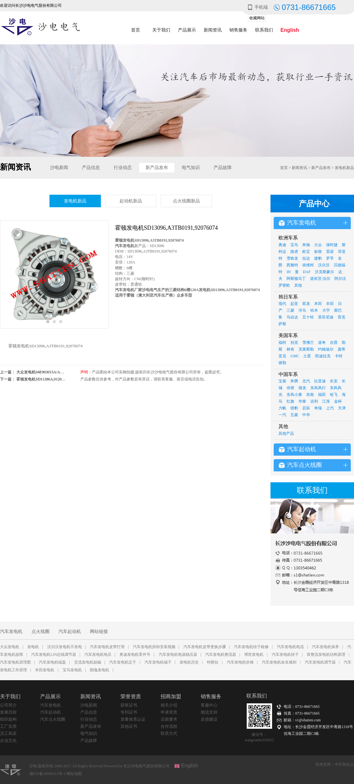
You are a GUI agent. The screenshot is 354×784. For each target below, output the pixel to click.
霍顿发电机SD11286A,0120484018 (44, 379)
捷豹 (318, 258)
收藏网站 (257, 18)
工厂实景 (8, 726)
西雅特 (292, 265)
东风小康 (294, 394)
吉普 (334, 342)
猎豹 (294, 408)
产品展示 (187, 30)
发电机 (33, 647)
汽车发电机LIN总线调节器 (53, 654)
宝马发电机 (72, 670)
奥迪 (282, 245)
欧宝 (306, 251)
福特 (282, 342)
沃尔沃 (324, 265)
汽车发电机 (11, 631)
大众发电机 (9, 647)
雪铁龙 (292, 258)
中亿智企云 (344, 764)
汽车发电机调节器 (320, 662)
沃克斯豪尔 (324, 272)
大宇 (326, 310)
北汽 (306, 381)
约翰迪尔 (325, 349)
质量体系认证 (133, 719)
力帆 (282, 408)
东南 (310, 394)
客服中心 (209, 705)
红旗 (290, 401)
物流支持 (209, 712)
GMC (294, 356)
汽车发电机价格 (240, 662)
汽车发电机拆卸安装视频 (154, 647)
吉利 (314, 401)
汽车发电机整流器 (220, 654)
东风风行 (318, 388)
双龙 (306, 303)
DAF (307, 272)
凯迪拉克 (323, 356)
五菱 (294, 415)
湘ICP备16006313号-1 (47, 773)
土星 (307, 356)
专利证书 (128, 712)
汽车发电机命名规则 (279, 662)
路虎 (294, 251)
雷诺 (330, 251)
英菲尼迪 (325, 317)
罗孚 (330, 258)
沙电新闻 (59, 167)
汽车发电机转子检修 (251, 647)
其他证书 (128, 726)
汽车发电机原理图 (15, 662)
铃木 (314, 310)
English (289, 30)
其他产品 (286, 433)
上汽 (330, 408)
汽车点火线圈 (52, 719)
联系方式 (169, 733)
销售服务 (238, 30)
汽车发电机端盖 (52, 662)
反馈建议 (209, 719)
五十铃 (308, 317)
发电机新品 (344, 167)
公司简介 (8, 705)
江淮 (326, 401)
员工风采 (8, 733)
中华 (306, 415)
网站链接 (99, 631)
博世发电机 (253, 654)
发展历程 (8, 712)
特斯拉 (212, 662)
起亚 (294, 303)
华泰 (302, 401)
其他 (298, 285)
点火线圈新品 (186, 201)
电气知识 (191, 167)
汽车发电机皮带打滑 (107, 647)
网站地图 (74, 773)
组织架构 (8, 719)
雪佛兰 (308, 342)
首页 (135, 30)
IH (289, 272)
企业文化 (8, 740)
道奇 (322, 342)
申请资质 (169, 712)
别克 (294, 342)
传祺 (290, 388)
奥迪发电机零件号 (134, 654)
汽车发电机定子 (122, 662)
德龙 (302, 388)
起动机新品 (130, 201)
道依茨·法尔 (320, 278)
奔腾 (294, 381)
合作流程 (169, 726)
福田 (322, 394)
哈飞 (334, 394)
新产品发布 (157, 167)
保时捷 (332, 245)
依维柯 (308, 265)
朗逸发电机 (99, 670)
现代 (282, 303)
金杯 (338, 401)
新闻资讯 (213, 30)
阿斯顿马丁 (296, 278)
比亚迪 (320, 381)
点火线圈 (40, 631)
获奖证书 (128, 705)
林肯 (290, 349)
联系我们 (264, 30)
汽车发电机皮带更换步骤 (204, 647)
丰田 (330, 303)
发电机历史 (189, 662)
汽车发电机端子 (158, 662)
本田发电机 (44, 670)
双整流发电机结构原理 (326, 654)
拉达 (306, 258)
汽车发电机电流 (290, 647)
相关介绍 (169, 705)
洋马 (302, 310)
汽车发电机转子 (285, 654)
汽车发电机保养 (325, 647)
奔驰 (306, 245)
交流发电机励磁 (87, 662)
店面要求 (169, 719)
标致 (318, 251)
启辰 (306, 408)
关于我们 (161, 30)
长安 (334, 381)
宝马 (294, 245)
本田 (318, 303)
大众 (318, 245)
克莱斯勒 (306, 349)
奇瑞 (318, 408)
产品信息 (91, 167)
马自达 (292, 317)
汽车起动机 (69, 631)
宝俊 (282, 381)
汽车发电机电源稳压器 (178, 654)
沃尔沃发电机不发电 (64, 647)
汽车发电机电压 (97, 654)
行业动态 (123, 167)
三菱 (290, 310)
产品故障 (223, 167)
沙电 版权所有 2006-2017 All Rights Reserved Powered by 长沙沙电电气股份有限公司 (99, 766)
